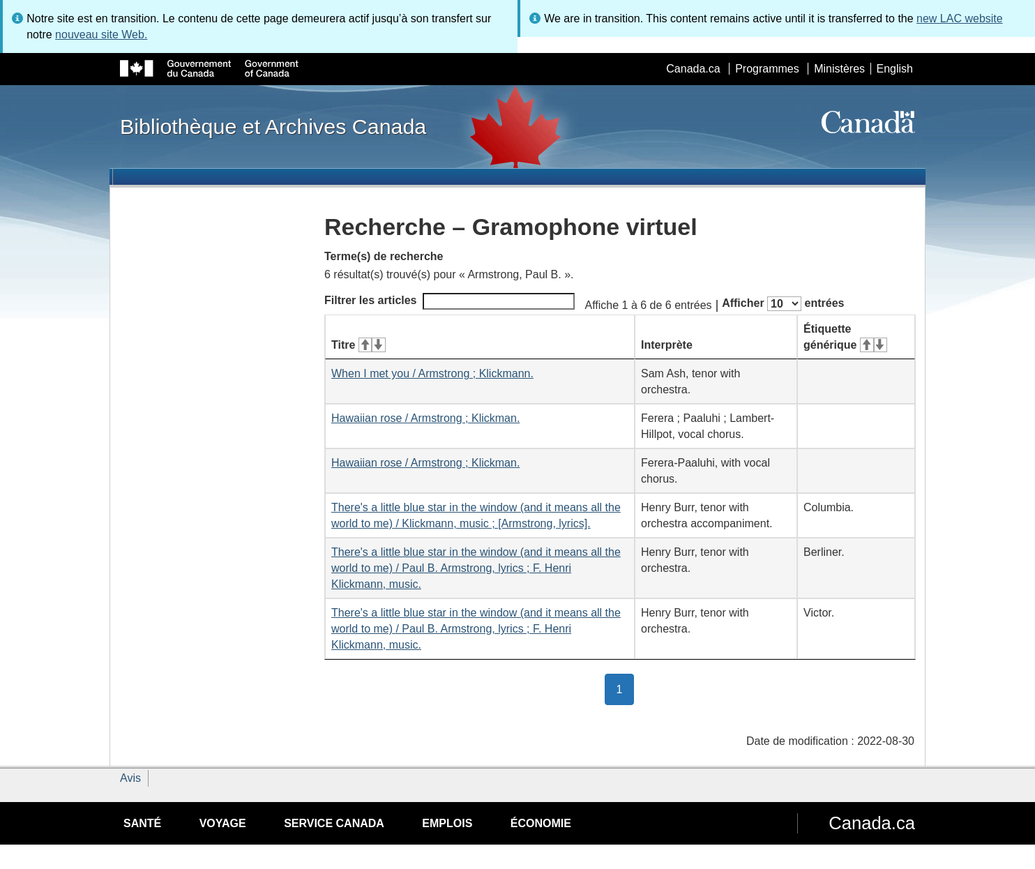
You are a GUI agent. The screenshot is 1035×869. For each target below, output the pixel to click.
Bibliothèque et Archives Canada (273, 126)
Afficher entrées (783, 303)
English (895, 69)
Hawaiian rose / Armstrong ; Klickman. (425, 418)
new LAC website (959, 18)
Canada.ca (693, 69)
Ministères (839, 69)
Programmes (767, 69)
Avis (130, 778)
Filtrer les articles (449, 301)
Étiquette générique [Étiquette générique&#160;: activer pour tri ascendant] (845, 337)
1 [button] (626, 688)
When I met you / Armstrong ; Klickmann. (432, 373)
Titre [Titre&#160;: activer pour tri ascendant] (358, 345)
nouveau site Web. (101, 34)
